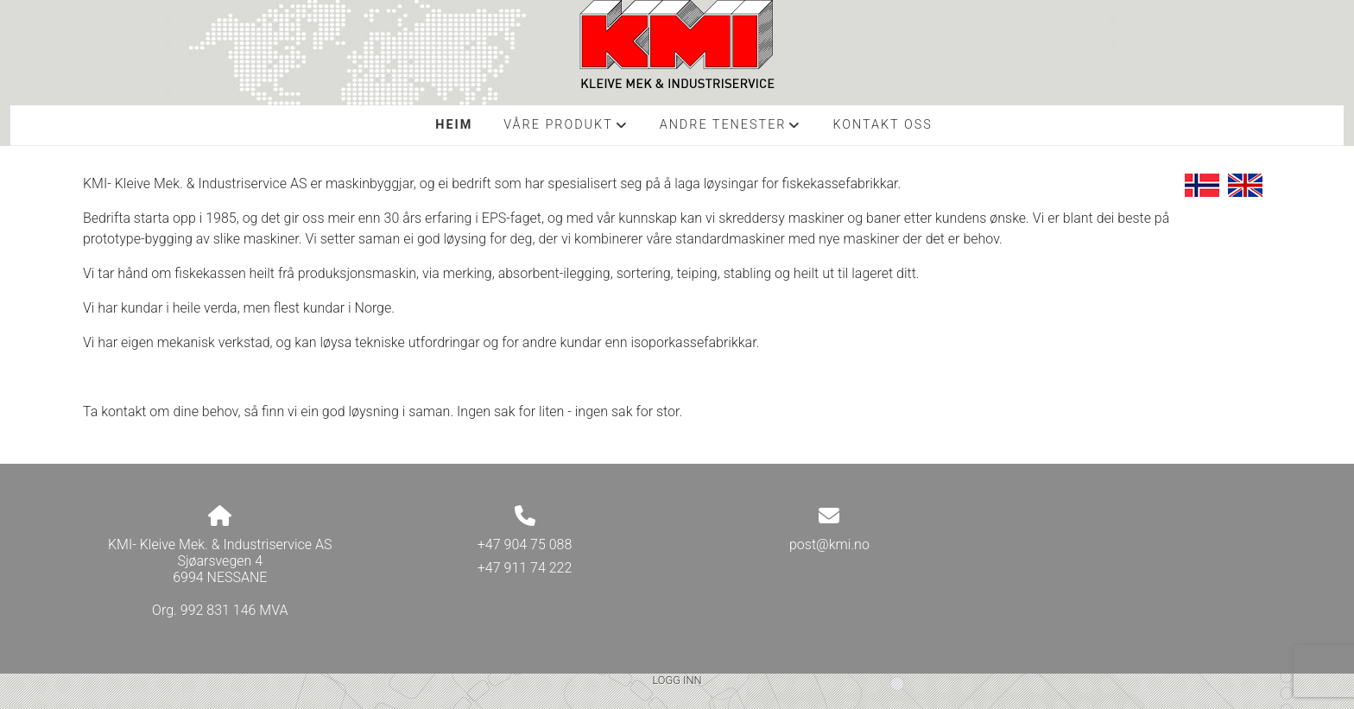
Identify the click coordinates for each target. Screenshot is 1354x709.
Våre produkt (565, 129)
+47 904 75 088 (525, 544)
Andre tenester (731, 129)
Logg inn (676, 680)
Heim (453, 124)
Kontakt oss (882, 124)
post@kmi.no (829, 544)
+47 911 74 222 (525, 568)
